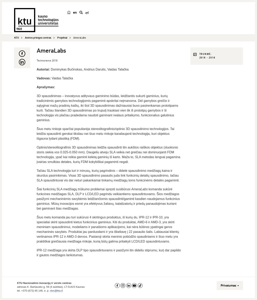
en (75, 12)
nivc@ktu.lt (56, 290)
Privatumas (230, 286)
